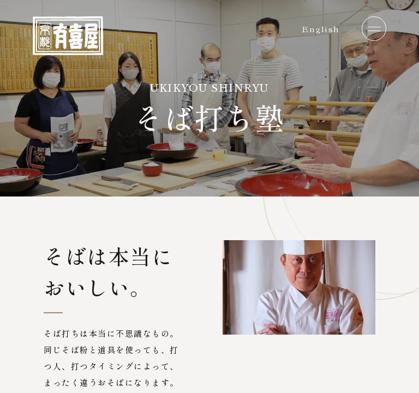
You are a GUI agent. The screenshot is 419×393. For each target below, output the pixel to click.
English (321, 28)
